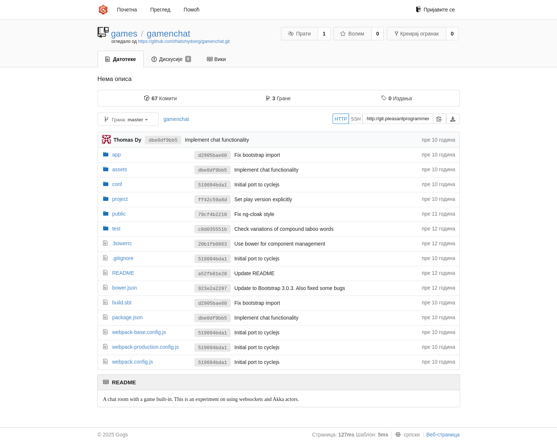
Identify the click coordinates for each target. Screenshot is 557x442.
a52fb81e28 (212, 274)
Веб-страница (443, 435)
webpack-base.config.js (139, 332)
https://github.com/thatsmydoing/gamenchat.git (184, 41)
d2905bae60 (212, 155)
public (119, 214)
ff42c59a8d (212, 200)
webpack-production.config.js (145, 347)
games (124, 33)
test (116, 229)
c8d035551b (212, 229)
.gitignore (122, 258)
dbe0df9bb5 (163, 140)
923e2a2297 (212, 288)
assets (119, 169)
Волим (352, 34)
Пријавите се (435, 10)
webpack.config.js (132, 362)
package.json (127, 317)
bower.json (124, 288)
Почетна (127, 10)
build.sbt (121, 303)
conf (117, 184)
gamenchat (168, 33)
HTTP (340, 119)
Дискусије (171, 59)
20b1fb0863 (212, 244)
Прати (299, 34)
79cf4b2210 (212, 214)
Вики (216, 59)
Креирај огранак (417, 34)
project (120, 199)
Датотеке (120, 59)
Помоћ (192, 10)
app (116, 155)
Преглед (160, 10)
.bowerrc (122, 243)
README (123, 273)
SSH (356, 119)
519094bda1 (212, 185)
